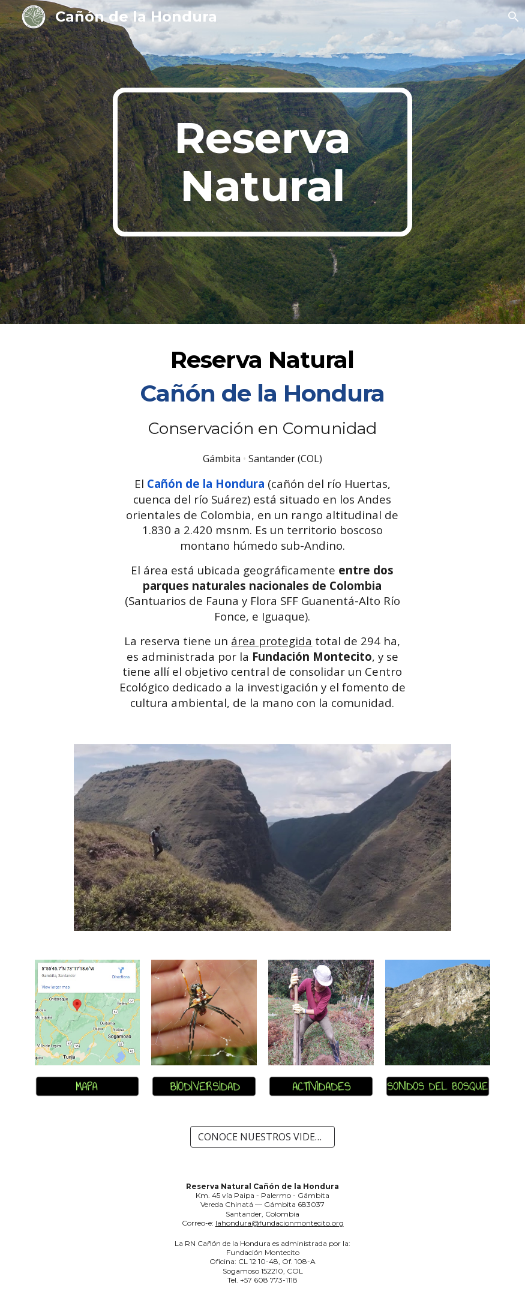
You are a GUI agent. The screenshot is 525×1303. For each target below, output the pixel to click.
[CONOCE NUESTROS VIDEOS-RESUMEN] (262, 1137)
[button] (510, 16)
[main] (263, 162)
